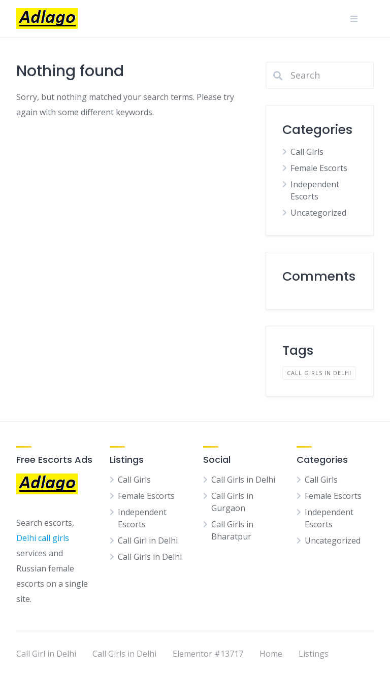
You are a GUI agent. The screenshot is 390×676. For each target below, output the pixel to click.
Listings (314, 653)
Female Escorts (318, 168)
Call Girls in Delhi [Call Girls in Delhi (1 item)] (319, 373)
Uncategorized (318, 212)
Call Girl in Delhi (148, 540)
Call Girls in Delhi (150, 556)
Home (270, 653)
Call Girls (306, 151)
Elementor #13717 (208, 653)
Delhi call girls (42, 538)
